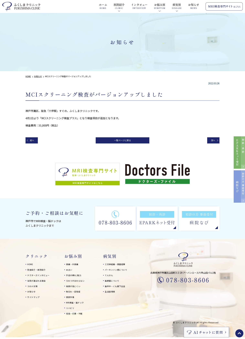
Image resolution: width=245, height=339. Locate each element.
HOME (30, 265)
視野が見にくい (74, 287)
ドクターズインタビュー (40, 276)
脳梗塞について (113, 281)
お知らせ (32, 292)
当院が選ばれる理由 (38, 281)
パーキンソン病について (118, 270)
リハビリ (71, 309)
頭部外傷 (71, 298)
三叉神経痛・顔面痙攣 (117, 265)
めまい (69, 270)
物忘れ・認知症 (74, 292)
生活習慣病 (111, 292)
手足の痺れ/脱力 (75, 276)
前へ (33, 141)
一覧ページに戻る (122, 141)
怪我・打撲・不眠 (75, 314)
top (239, 333)
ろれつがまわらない (76, 281)
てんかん (109, 276)
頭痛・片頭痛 (73, 265)
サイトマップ (34, 298)
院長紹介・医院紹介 (38, 270)
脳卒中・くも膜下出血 (117, 287)
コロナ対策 (33, 287)
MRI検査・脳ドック (76, 303)
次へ (211, 141)
